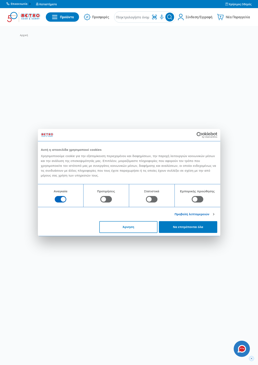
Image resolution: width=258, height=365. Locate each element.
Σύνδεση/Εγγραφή (199, 17)
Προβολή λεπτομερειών (192, 214)
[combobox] (132, 17)
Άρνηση (128, 227)
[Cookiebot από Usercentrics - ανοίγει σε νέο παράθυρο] (199, 135)
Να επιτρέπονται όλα (188, 227)
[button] (18, 4)
